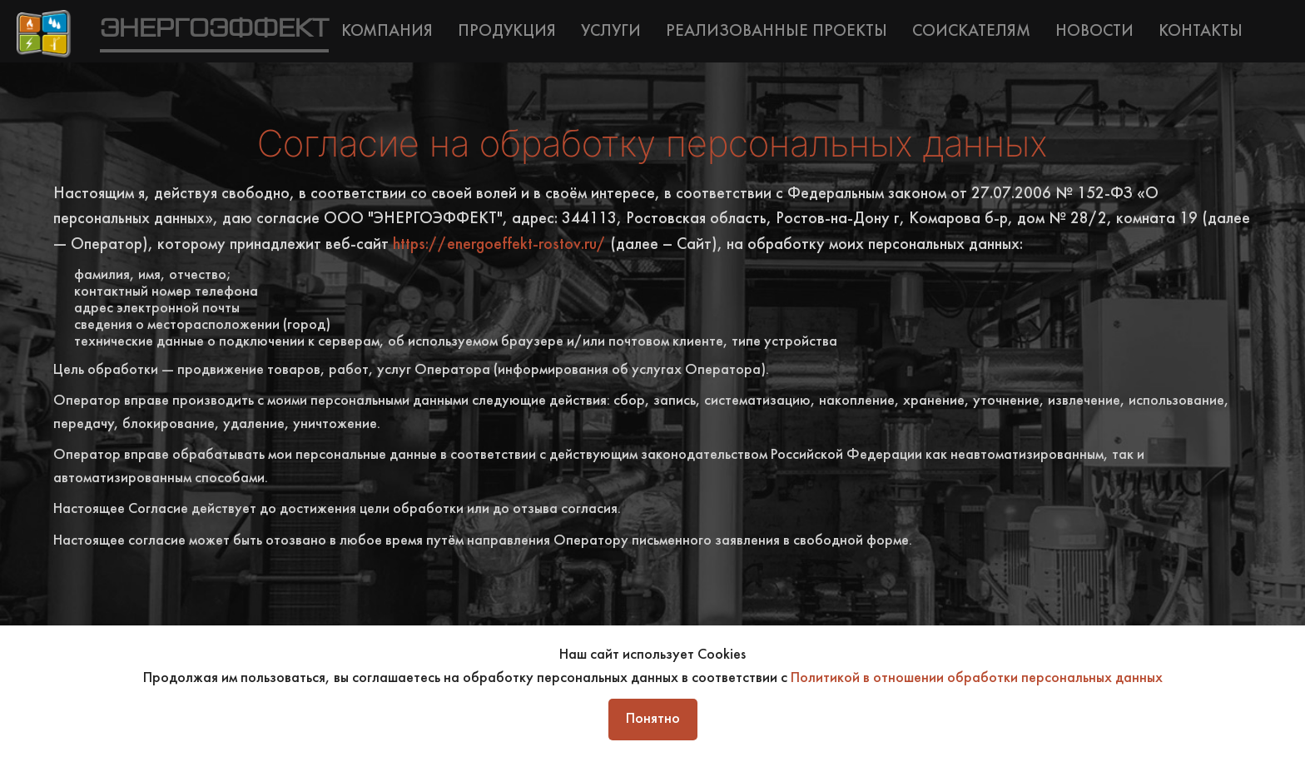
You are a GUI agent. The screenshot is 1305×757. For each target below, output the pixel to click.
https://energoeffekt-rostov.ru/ (499, 245)
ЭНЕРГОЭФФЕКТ (214, 29)
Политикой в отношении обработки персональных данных (977, 678)
